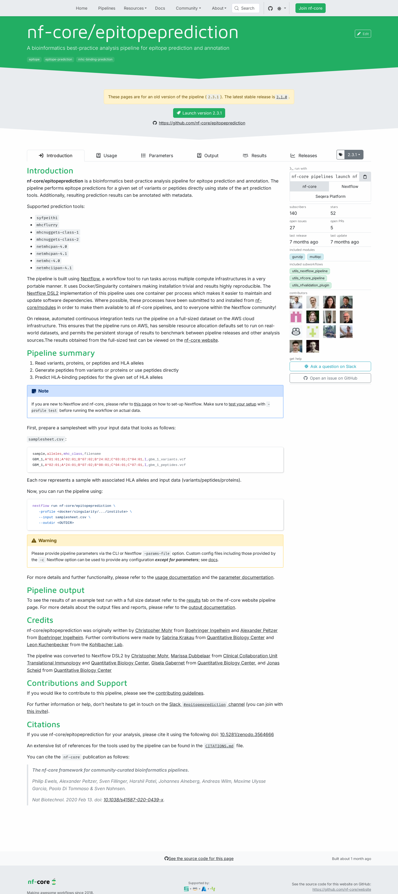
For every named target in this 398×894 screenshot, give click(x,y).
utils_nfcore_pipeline (308, 278)
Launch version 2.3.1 (199, 113)
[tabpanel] (330, 177)
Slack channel (207, 704)
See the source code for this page (199, 858)
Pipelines (106, 8)
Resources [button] (134, 8)
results (194, 600)
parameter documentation (246, 577)
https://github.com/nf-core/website (341, 889)
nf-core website (201, 340)
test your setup (242, 404)
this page (142, 404)
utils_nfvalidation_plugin (310, 285)
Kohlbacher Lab (105, 644)
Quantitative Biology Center (236, 637)
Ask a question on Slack (330, 366)
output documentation (212, 607)
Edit (363, 33)
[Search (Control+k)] (246, 8)
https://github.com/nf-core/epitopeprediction (199, 122)
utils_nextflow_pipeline (310, 271)
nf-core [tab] (310, 186)
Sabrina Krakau (178, 637)
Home (81, 8)
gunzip (297, 257)
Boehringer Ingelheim (207, 630)
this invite (37, 711)
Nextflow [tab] (350, 186)
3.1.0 (281, 97)
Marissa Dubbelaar (190, 655)
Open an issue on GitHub (330, 378)
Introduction (55, 155)
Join (310, 8)
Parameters (157, 155)
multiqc (315, 257)
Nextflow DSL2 (43, 293)
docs (213, 559)
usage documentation (178, 577)
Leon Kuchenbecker (48, 644)
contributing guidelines (179, 693)
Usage (106, 155)
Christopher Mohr (154, 630)
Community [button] (187, 8)
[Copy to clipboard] (365, 177)
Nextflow (90, 278)
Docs (160, 8)
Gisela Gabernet (168, 662)
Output (208, 155)
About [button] (217, 8)
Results (255, 155)
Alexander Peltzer (259, 630)
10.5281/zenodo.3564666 (247, 734)
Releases (304, 155)
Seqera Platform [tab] (330, 196)
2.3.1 (352, 154)
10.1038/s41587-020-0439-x (133, 799)
